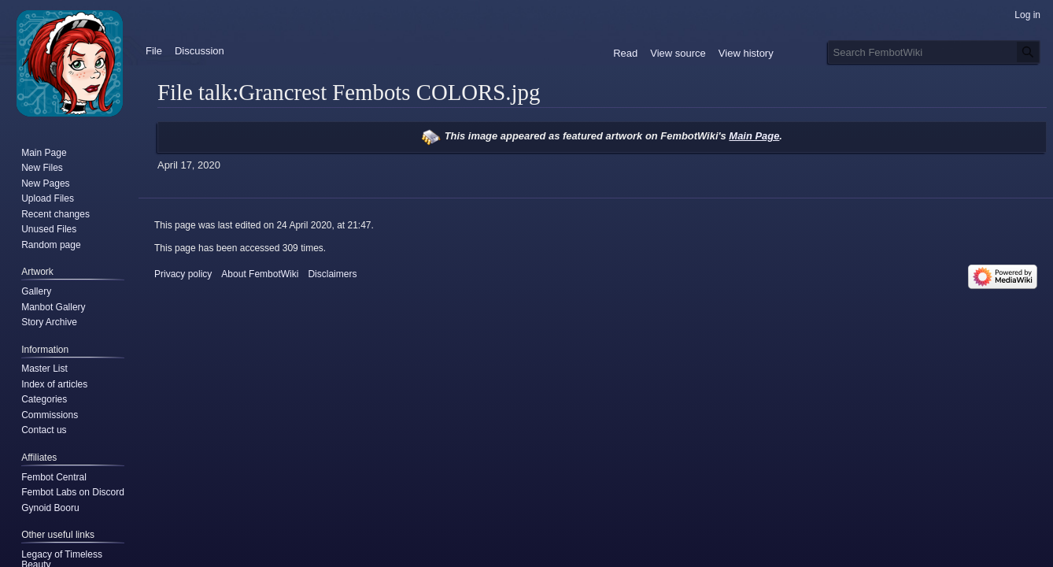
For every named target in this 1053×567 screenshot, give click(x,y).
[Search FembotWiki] (934, 52)
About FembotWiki (259, 274)
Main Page (754, 136)
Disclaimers (332, 274)
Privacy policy (183, 274)
